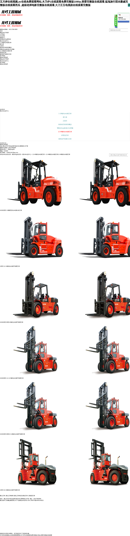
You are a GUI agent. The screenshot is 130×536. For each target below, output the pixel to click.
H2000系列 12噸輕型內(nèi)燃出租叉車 (11, 210)
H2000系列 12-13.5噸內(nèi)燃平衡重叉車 (12, 378)
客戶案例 (2, 55)
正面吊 (2, 46)
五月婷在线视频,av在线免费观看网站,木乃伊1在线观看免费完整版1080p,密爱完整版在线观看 (26, 535)
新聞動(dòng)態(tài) (5, 39)
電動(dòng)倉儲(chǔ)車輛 (7, 49)
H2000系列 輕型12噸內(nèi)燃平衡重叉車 (11, 322)
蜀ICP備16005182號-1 (37, 500)
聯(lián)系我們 (4, 57)
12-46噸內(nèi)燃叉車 (6, 51)
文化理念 (2, 36)
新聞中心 (2, 37)
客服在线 (115, 21)
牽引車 (2, 44)
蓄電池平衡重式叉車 (5, 54)
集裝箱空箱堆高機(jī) (6, 47)
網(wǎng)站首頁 (16, 154)
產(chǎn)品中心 (4, 41)
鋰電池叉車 (3, 52)
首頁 (1, 31)
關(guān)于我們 (4, 32)
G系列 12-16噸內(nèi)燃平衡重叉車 (10, 266)
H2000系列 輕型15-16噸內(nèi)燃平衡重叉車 (12, 434)
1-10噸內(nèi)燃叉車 (5, 42)
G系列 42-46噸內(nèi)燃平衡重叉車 (10, 490)
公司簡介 (2, 34)
